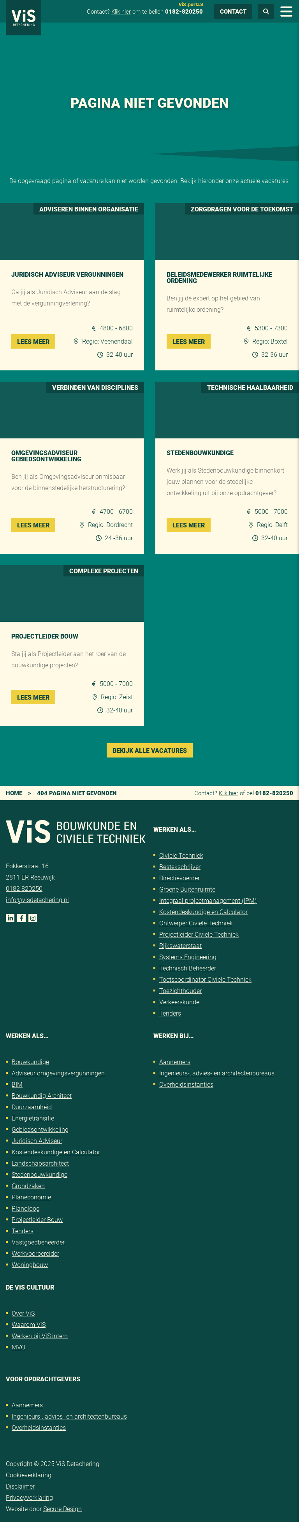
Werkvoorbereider (35, 1253)
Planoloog (26, 1208)
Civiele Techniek (181, 855)
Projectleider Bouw (37, 1219)
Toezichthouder (180, 990)
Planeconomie (31, 1197)
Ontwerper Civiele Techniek (196, 923)
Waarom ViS (29, 1324)
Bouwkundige (30, 1062)
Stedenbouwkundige (39, 1174)
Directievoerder (179, 878)
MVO (18, 1347)
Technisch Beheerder (187, 968)
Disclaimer (20, 1486)
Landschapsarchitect (40, 1163)
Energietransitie (33, 1118)
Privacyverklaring (29, 1497)
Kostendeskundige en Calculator (203, 912)
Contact (233, 11)
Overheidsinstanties (186, 1084)
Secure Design (62, 1509)
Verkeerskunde (179, 1002)
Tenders (170, 1013)
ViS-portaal (191, 4)
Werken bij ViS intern (40, 1336)
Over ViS (23, 1313)
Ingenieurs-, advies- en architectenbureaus (216, 1073)
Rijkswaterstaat (180, 945)
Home (14, 793)
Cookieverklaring (28, 1475)
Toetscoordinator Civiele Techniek (205, 979)
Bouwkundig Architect (42, 1095)
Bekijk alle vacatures (150, 750)
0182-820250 (184, 11)
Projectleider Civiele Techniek (199, 934)
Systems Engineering (187, 957)
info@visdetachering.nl (37, 899)
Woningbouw (30, 1264)
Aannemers (174, 1062)
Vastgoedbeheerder (38, 1242)
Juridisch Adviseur (37, 1140)
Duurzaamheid (32, 1107)
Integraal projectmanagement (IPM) (208, 900)
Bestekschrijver (180, 866)
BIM (17, 1084)
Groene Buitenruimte (187, 889)
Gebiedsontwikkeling (40, 1129)
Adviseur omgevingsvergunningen (58, 1073)
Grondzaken (28, 1186)
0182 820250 (24, 888)
